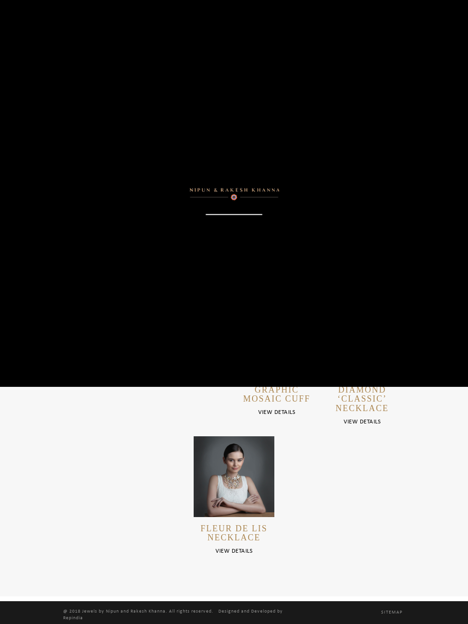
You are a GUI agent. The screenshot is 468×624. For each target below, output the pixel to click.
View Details (276, 412)
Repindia (73, 618)
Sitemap (391, 612)
